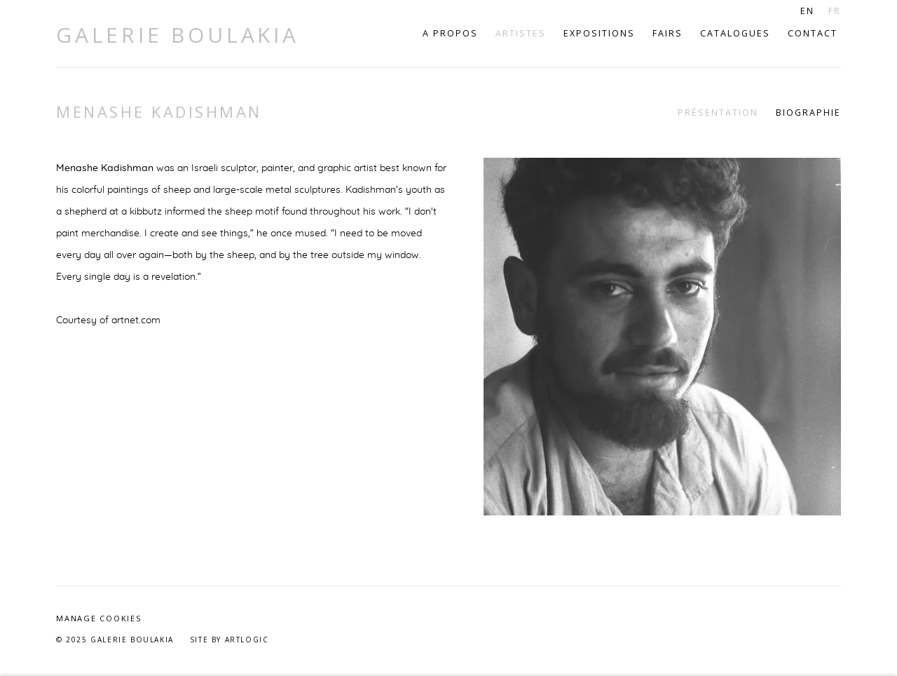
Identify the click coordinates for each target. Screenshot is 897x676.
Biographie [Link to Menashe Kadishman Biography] (808, 113)
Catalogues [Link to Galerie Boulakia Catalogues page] (735, 33)
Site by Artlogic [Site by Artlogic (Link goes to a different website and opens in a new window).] (229, 639)
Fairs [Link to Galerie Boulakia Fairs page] (667, 33)
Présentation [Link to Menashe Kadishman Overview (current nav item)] (718, 113)
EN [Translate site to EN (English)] (807, 11)
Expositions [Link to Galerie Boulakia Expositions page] (599, 33)
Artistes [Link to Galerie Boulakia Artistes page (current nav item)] (520, 33)
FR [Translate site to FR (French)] (834, 11)
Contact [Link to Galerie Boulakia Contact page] (812, 33)
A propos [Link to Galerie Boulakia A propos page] (450, 33)
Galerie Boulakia (177, 35)
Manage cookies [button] (99, 618)
